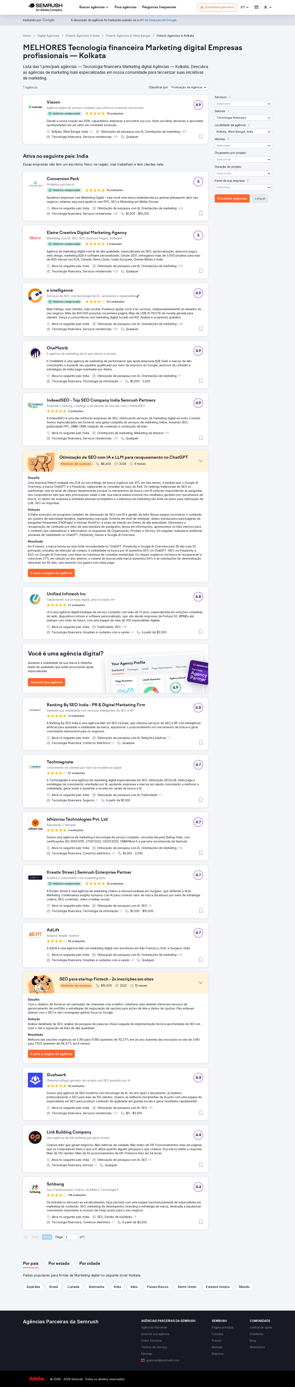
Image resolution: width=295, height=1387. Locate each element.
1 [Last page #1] (83, 1237)
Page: (59, 1237)
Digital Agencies (48, 35)
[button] (245, 7)
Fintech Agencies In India (82, 35)
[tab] (31, 1264)
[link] (125, 7)
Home (27, 35)
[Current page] (71, 1237)
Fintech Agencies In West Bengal (128, 35)
